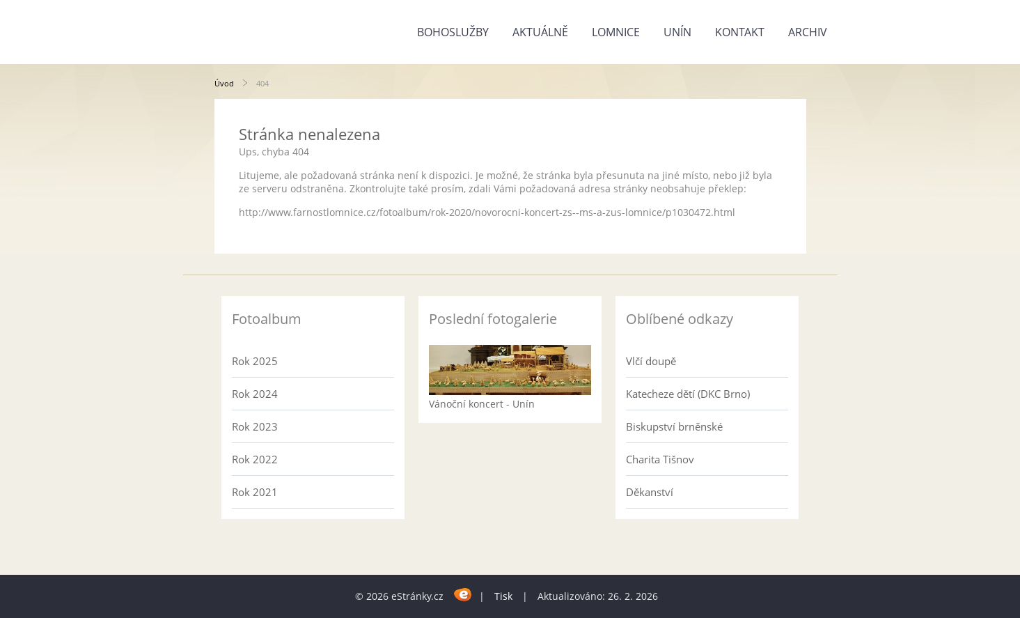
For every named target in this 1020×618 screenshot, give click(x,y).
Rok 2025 (255, 361)
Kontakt (739, 32)
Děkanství (649, 492)
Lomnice (616, 32)
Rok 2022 (255, 459)
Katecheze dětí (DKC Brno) (688, 394)
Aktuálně (540, 32)
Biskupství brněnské (674, 426)
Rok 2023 (255, 426)
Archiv (807, 32)
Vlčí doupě (651, 361)
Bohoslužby (453, 32)
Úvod (224, 83)
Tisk (503, 596)
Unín (677, 32)
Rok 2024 (255, 394)
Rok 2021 (255, 492)
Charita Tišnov (660, 459)
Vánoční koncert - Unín (482, 403)
